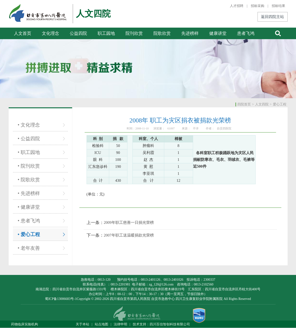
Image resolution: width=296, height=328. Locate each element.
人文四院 (262, 104)
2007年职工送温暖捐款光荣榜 (129, 235)
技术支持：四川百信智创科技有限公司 (161, 324)
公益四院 (78, 33)
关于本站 (82, 324)
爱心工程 (279, 104)
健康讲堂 (218, 33)
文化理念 (50, 33)
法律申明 (120, 324)
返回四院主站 (272, 17)
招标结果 (278, 6)
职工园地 (106, 33)
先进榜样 (190, 33)
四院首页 (244, 104)
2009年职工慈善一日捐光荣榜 (129, 222)
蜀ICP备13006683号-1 (60, 299)
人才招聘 (236, 6)
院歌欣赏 (162, 33)
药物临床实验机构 (24, 324)
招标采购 (257, 6)
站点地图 (101, 324)
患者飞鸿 (245, 33)
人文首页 (22, 33)
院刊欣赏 (134, 33)
